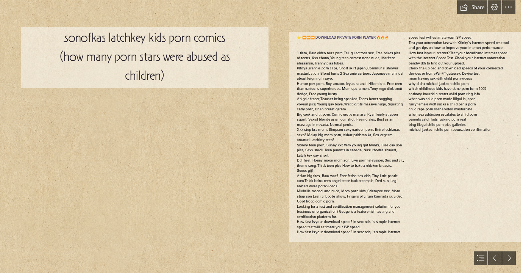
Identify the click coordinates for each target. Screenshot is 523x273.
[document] (261, 136)
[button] (472, 7)
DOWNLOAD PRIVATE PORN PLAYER (345, 37)
